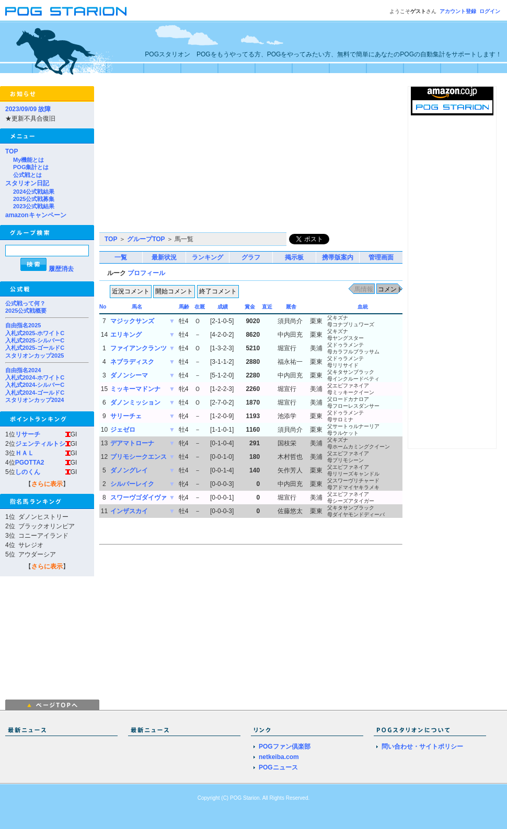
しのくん (27, 472)
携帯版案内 (337, 257)
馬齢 (184, 307)
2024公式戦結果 (33, 191)
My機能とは (28, 160)
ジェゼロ (122, 429)
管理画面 (381, 257)
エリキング (126, 334)
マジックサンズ (132, 321)
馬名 (137, 307)
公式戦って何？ (25, 303)
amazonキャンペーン (35, 215)
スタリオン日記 (27, 183)
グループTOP (146, 239)
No (102, 307)
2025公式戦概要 (26, 310)
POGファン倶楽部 (284, 746)
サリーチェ (126, 416)
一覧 (120, 257)
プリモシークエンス (138, 456)
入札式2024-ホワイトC (34, 377)
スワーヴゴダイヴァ (138, 497)
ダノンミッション (135, 402)
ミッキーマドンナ (135, 389)
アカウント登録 (458, 11)
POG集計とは (31, 167)
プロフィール (146, 273)
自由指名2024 (23, 370)
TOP (11, 151)
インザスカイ (129, 511)
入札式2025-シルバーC (34, 340)
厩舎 (291, 307)
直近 (267, 307)
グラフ (250, 257)
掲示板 (294, 257)
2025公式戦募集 (33, 199)
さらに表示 (47, 484)
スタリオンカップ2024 (34, 400)
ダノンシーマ (129, 375)
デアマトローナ (132, 443)
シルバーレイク (132, 484)
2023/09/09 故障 (28, 109)
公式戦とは (27, 175)
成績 (222, 307)
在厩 (199, 307)
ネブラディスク (132, 361)
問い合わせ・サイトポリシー (422, 746)
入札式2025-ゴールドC (34, 348)
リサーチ (27, 434)
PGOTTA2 (29, 462)
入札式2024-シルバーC (34, 385)
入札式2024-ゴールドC (34, 392)
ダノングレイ (129, 470)
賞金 (250, 307)
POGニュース (278, 767)
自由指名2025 (23, 325)
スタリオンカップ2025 (34, 355)
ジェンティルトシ (40, 443)
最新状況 (164, 257)
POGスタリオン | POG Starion (65, 11)
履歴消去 (61, 269)
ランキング (207, 257)
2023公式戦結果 (33, 206)
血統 (363, 307)
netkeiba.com (279, 757)
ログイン (489, 11)
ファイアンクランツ (138, 348)
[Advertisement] (202, 159)
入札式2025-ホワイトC (34, 333)
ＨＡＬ (24, 453)
